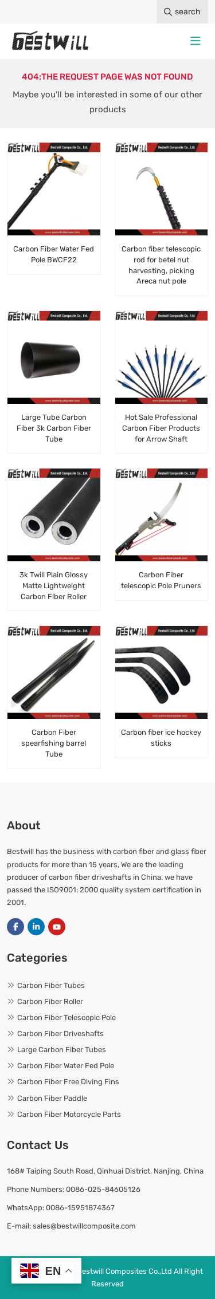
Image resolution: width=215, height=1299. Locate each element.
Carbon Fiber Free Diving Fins (68, 1081)
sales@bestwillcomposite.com (84, 1226)
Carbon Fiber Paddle (52, 1098)
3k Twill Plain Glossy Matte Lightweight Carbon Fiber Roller (53, 585)
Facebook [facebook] (15, 926)
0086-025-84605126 (103, 1189)
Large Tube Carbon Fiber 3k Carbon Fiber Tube (54, 428)
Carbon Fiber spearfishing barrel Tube (53, 743)
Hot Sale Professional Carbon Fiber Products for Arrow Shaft (161, 428)
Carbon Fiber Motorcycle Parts (69, 1114)
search (182, 12)
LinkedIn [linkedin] (36, 926)
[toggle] (195, 41)
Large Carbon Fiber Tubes (61, 1049)
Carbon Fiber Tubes (51, 985)
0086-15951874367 (80, 1207)
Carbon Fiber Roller (50, 1001)
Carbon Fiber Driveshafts (60, 1033)
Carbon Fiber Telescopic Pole (66, 1017)
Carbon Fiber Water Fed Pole (65, 1065)
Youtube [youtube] (56, 926)
